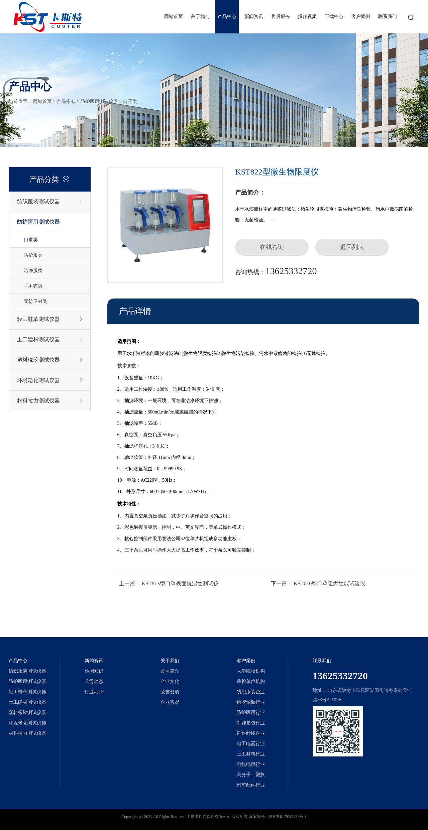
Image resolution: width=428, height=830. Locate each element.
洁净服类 (33, 270)
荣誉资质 (169, 691)
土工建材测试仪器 (50, 340)
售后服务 (280, 16)
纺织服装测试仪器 (50, 202)
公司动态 (94, 681)
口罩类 (130, 101)
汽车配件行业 (251, 785)
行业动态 (94, 691)
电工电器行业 (251, 743)
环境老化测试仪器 (50, 380)
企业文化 (169, 681)
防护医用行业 (251, 712)
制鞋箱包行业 (251, 722)
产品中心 (227, 16)
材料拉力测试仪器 (50, 401)
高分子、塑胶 (251, 774)
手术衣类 (33, 285)
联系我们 (387, 16)
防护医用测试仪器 (99, 101)
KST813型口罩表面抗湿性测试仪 (180, 583)
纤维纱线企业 (251, 733)
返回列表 (352, 247)
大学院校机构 (251, 671)
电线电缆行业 (251, 764)
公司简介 (169, 671)
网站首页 (173, 16)
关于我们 (200, 16)
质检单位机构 (251, 681)
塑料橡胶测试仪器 (50, 360)
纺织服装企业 (251, 691)
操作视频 (307, 16)
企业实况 (169, 702)
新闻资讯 (253, 16)
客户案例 (360, 16)
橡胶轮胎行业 (251, 702)
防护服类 (33, 255)
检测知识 (94, 671)
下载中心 (334, 16)
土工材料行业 (251, 753)
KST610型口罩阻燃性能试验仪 (329, 583)
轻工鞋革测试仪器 (50, 319)
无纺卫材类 (35, 301)
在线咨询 (272, 247)
